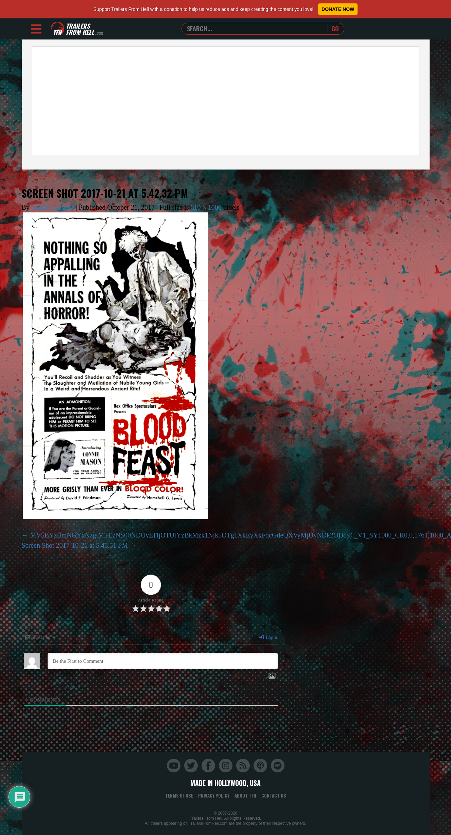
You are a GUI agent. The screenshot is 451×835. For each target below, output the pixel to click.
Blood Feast (43, 174)
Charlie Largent (52, 207)
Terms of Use (179, 795)
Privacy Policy (213, 795)
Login (268, 637)
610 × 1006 (206, 207)
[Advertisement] (225, 101)
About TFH (245, 795)
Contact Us (273, 795)
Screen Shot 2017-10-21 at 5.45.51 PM (75, 545)
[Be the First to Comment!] (163, 661)
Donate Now (338, 9)
